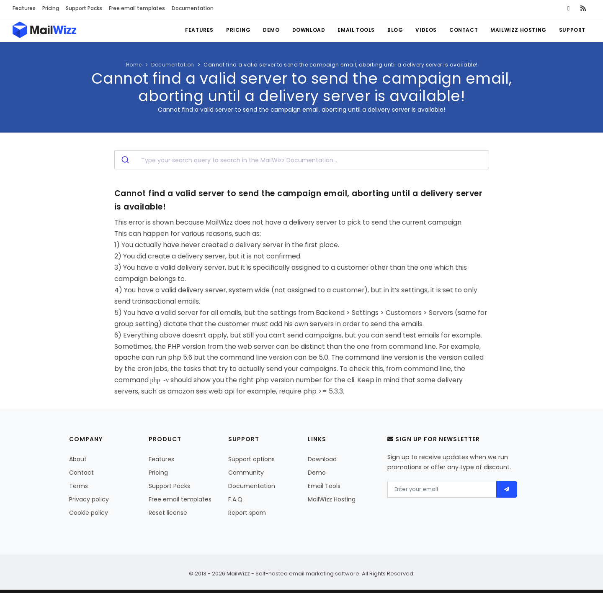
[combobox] (301, 159)
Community (246, 472)
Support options (251, 459)
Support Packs (84, 8)
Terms (78, 486)
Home (134, 64)
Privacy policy (89, 499)
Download (308, 29)
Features (24, 8)
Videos (426, 29)
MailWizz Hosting (518, 29)
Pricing (50, 8)
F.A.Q (235, 499)
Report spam (247, 513)
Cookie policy (88, 513)
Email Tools (356, 29)
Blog (395, 29)
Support (572, 29)
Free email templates (137, 8)
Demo (271, 29)
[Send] (507, 489)
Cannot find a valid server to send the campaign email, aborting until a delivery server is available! (340, 64)
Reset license (168, 513)
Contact (463, 29)
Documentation (193, 8)
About (78, 459)
